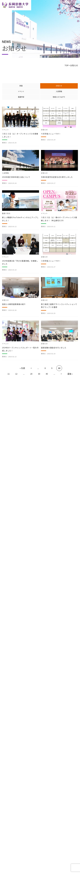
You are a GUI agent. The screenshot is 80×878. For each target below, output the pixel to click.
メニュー (73, 3)
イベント (21, 91)
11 (8, 373)
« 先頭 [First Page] (22, 368)
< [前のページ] (31, 368)
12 (16, 373)
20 (31, 373)
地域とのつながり (59, 97)
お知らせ (59, 86)
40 (47, 373)
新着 (21, 86)
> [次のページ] (61, 373)
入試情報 (59, 91)
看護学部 (21, 97)
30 (39, 373)
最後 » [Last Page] (70, 373)
